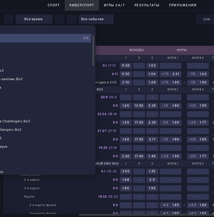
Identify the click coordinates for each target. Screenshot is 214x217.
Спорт (54, 5)
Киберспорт (82, 5)
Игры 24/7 (114, 5)
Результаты (147, 5)
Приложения (183, 5)
